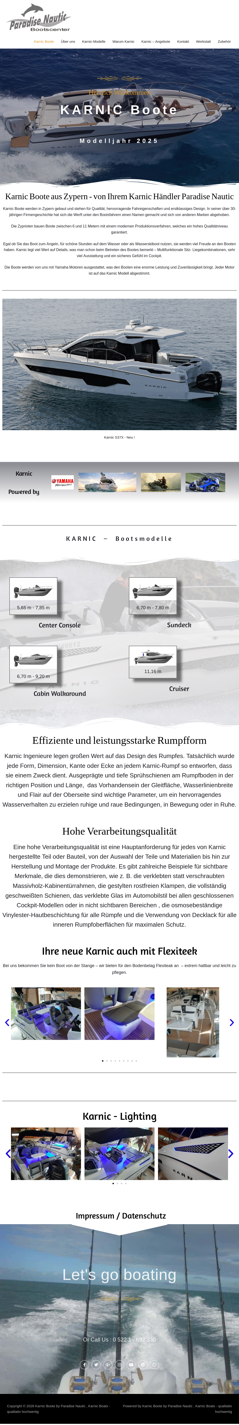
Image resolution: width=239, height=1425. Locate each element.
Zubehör (224, 41)
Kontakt (183, 41)
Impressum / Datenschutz (120, 1214)
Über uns (68, 41)
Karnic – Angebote (155, 41)
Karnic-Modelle (93, 41)
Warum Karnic (123, 41)
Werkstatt (203, 41)
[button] (7, 1022)
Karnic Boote (44, 41)
